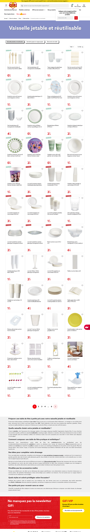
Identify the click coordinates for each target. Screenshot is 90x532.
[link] (52, 12)
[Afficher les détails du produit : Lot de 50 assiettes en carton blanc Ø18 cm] (35, 203)
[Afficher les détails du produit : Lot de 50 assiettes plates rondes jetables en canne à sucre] (55, 291)
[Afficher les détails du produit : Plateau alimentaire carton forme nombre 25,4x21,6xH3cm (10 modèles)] (15, 320)
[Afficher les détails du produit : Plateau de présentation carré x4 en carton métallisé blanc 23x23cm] (35, 349)
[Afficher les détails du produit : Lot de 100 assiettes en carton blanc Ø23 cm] (55, 261)
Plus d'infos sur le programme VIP (73, 510)
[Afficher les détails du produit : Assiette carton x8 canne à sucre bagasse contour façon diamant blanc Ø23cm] (15, 87)
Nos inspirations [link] (9, 14)
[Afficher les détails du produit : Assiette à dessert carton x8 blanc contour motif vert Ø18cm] (15, 145)
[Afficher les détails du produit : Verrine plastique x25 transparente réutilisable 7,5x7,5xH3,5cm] (15, 116)
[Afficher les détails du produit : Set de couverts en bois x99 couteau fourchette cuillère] (75, 58)
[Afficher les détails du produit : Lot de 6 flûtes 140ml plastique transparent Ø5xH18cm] (35, 261)
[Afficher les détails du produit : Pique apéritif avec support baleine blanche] (75, 378)
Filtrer (80, 47)
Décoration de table (52, 41)
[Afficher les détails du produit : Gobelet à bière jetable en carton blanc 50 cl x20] (75, 174)
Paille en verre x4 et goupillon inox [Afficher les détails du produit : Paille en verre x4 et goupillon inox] (52, 330)
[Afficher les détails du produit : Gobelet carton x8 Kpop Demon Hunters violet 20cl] (15, 174)
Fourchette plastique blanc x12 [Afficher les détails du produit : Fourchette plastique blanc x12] (54, 388)
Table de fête (26, 18)
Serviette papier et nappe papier (35, 41)
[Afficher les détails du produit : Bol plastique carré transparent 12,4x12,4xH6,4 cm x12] (75, 232)
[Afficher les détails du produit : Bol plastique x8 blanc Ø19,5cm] (55, 116)
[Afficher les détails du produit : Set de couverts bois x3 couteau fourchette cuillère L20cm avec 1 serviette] (15, 58)
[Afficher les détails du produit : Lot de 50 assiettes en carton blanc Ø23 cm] (15, 203)
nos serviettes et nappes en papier (53, 455)
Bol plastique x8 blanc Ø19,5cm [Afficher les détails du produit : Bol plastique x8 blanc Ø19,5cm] (53, 126)
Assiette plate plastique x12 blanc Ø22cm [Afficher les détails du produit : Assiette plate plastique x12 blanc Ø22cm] (34, 97)
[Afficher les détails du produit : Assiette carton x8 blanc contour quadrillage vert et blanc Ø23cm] (35, 116)
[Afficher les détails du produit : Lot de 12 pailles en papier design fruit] (15, 378)
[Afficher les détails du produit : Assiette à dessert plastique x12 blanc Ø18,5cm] (75, 116)
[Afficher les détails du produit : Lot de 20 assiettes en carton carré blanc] (75, 349)
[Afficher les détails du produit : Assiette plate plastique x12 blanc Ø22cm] (35, 87)
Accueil (6, 18)
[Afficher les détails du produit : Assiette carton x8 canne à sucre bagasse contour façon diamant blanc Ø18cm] (75, 87)
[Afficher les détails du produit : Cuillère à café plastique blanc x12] (55, 349)
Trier (71, 46)
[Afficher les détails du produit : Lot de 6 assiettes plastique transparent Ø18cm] (35, 378)
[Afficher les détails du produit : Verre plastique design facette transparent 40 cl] (75, 203)
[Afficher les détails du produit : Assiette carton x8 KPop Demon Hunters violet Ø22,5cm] (35, 145)
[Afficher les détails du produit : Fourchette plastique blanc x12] (55, 378)
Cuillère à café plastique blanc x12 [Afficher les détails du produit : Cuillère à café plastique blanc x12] (53, 359)
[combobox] (44, 5)
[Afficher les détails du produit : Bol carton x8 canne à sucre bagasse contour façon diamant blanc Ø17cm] (75, 145)
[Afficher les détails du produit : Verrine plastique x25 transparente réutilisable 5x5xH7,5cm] (35, 58)
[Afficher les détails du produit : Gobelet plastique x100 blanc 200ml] (15, 261)
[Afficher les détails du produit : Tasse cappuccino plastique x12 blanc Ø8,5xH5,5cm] (55, 58)
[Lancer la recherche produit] (22, 5)
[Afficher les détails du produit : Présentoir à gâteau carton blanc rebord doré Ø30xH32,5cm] (15, 349)
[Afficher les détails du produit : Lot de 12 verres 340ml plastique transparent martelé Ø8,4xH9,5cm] (35, 320)
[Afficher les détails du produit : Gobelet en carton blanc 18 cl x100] (15, 291)
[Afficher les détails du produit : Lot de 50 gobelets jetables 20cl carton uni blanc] (55, 203)
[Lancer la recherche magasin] (76, 18)
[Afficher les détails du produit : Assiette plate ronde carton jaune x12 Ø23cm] (75, 320)
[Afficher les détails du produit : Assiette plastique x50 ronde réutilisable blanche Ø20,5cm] (35, 291)
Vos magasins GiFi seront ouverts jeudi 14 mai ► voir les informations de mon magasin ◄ (45, 1)
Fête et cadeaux (13, 18)
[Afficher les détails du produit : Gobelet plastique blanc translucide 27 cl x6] (55, 174)
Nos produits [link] (52, 10)
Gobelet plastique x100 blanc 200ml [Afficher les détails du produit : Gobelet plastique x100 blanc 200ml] (13, 271)
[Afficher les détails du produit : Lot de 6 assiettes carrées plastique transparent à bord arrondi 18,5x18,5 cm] (15, 232)
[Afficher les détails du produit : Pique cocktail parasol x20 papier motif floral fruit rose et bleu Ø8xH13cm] (55, 87)
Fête (20, 18)
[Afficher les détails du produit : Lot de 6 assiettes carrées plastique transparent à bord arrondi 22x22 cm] (35, 232)
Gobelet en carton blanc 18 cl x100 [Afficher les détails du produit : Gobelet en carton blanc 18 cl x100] (14, 300)
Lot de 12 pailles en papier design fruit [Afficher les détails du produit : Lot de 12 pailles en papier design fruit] (14, 388)
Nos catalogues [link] (21, 14)
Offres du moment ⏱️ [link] (38, 10)
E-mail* (10, 515)
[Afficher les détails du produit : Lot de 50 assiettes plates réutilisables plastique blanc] (35, 174)
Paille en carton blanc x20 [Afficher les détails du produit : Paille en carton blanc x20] (74, 271)
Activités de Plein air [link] (10, 10)
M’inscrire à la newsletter (43, 517)
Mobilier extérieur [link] (24, 10)
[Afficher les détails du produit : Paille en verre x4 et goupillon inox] (55, 320)
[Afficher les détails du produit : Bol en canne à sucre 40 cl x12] (55, 232)
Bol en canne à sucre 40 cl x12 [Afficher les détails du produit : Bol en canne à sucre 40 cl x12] (54, 242)
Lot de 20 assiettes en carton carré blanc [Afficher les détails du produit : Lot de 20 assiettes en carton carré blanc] (73, 359)
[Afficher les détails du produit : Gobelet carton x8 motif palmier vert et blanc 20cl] (55, 145)
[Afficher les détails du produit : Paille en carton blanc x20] (75, 261)
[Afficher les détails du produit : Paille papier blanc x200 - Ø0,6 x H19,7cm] (75, 291)
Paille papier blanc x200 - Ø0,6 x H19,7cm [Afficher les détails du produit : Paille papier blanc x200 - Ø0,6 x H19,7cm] (73, 300)
